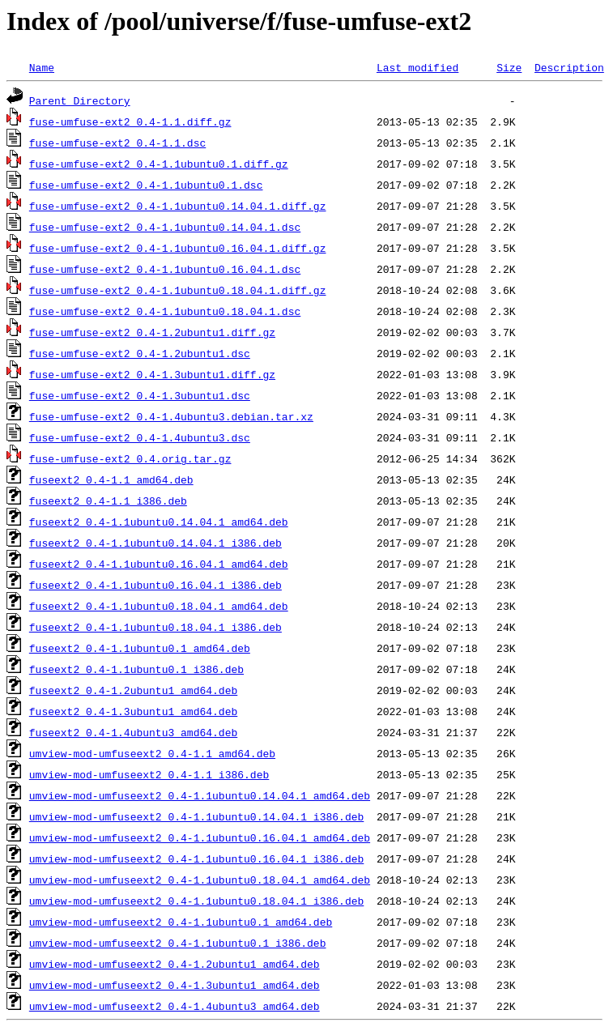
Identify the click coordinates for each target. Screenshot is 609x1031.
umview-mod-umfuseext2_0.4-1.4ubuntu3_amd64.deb (174, 1006)
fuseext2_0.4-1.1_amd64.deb (111, 479)
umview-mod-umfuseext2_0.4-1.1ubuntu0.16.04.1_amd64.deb (199, 837)
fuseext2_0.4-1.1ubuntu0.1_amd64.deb (139, 648)
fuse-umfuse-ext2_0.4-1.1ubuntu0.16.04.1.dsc (164, 269)
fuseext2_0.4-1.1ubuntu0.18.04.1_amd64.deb (158, 606)
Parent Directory (79, 100)
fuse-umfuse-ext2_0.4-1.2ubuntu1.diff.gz (152, 332)
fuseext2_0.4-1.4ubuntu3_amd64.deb (133, 732)
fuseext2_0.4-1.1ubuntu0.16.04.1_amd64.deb (158, 563)
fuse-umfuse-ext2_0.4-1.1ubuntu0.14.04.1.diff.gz (177, 205)
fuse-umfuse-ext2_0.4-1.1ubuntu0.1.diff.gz (158, 163)
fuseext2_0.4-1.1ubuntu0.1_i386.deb (136, 669)
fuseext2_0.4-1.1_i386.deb (108, 500)
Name (41, 67)
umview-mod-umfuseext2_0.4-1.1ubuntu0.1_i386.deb (177, 942)
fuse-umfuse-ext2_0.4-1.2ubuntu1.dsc (139, 353)
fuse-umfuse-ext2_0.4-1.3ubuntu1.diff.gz (152, 374)
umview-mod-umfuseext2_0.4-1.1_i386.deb (149, 774)
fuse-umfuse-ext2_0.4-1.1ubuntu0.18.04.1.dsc (164, 311)
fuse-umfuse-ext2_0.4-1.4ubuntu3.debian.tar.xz (171, 416)
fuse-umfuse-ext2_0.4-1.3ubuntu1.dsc (139, 395)
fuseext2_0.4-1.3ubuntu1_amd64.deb (133, 711)
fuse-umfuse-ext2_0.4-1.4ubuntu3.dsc (139, 437)
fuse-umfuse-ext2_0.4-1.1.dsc (117, 142)
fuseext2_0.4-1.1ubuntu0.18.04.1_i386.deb (155, 627)
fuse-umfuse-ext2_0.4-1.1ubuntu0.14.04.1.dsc (164, 226)
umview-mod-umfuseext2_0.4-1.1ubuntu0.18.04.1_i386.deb (196, 900)
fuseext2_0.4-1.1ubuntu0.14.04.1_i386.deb (155, 542)
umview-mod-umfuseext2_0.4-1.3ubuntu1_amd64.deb (174, 985)
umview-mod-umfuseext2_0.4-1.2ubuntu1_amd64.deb (174, 963)
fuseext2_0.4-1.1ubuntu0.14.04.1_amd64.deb (158, 521)
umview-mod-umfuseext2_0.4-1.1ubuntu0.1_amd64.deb (180, 921)
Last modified (417, 67)
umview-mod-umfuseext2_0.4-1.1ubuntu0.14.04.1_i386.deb (196, 816)
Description (569, 67)
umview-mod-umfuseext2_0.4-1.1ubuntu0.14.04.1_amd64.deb (199, 795)
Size (509, 67)
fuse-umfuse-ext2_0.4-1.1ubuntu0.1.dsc (146, 184)
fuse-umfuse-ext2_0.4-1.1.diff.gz (130, 121)
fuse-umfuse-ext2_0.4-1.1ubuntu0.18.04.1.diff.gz (177, 290)
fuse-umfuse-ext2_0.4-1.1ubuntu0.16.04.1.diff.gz (177, 248)
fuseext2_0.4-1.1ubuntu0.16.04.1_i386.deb (155, 584)
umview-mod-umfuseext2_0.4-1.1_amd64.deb (152, 753)
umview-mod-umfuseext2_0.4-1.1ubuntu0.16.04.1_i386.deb (196, 858)
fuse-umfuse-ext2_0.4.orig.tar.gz (130, 458)
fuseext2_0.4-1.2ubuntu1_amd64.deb (133, 690)
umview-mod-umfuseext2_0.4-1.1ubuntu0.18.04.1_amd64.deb (199, 879)
